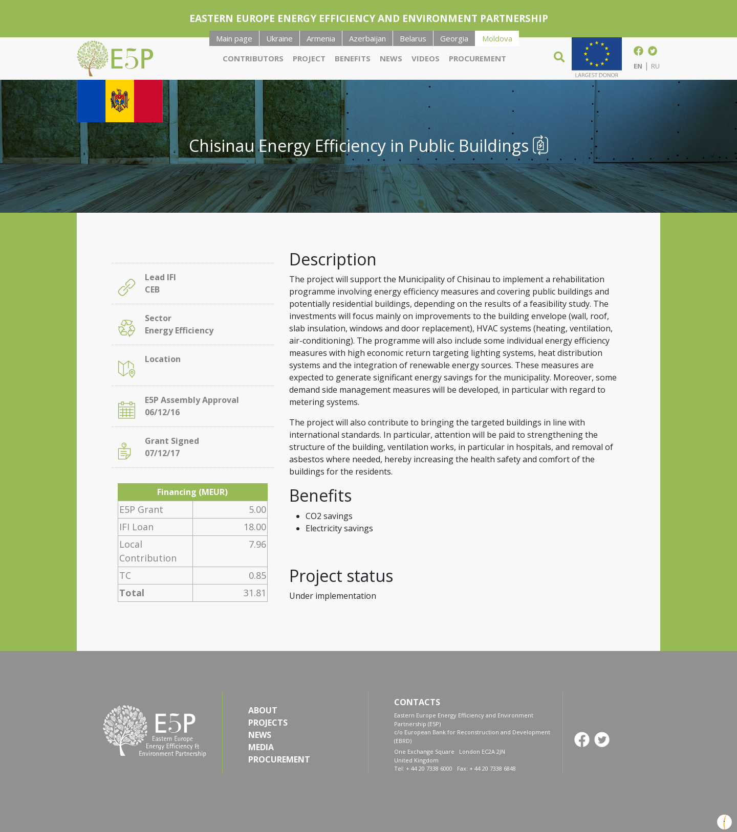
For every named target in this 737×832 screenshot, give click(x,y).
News (391, 58)
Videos (425, 58)
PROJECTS (268, 722)
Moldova (497, 38)
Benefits (353, 58)
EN (638, 66)
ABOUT (262, 710)
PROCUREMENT (279, 759)
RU (655, 66)
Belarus (413, 38)
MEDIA (261, 747)
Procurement (477, 58)
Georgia (454, 38)
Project (309, 58)
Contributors (253, 58)
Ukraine (279, 38)
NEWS (259, 734)
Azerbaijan (367, 38)
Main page (234, 38)
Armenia (321, 38)
